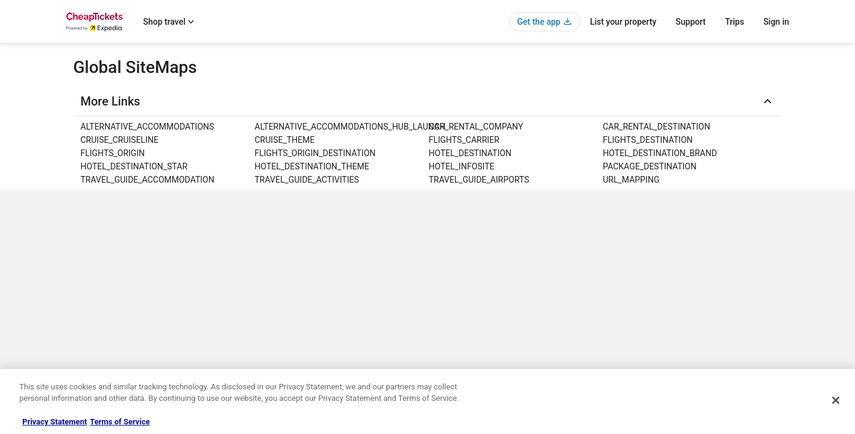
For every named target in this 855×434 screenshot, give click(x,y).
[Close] (835, 400)
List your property (623, 22)
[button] (428, 101)
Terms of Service (119, 421)
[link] (166, 126)
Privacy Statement (54, 421)
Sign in (776, 22)
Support (690, 22)
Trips (734, 22)
